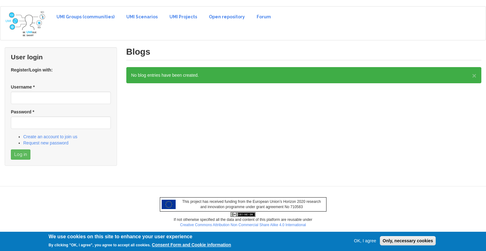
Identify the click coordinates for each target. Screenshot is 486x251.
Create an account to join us (50, 136)
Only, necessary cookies (408, 242)
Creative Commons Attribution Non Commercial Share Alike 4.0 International (243, 225)
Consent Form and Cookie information (191, 246)
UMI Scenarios (142, 16)
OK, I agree (365, 242)
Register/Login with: (32, 69)
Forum (264, 16)
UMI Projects (183, 16)
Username (23, 86)
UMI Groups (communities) (85, 16)
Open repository (227, 16)
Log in (20, 154)
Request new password (46, 142)
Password (22, 111)
